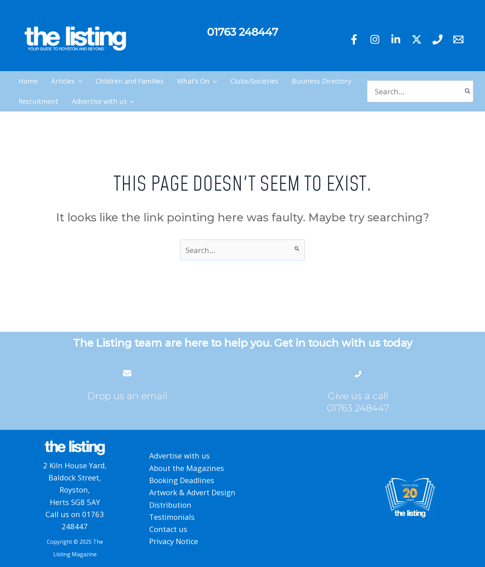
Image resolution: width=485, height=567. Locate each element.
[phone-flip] (358, 373)
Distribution (170, 505)
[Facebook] (354, 39)
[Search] (467, 91)
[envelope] (127, 373)
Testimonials (172, 517)
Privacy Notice (173, 541)
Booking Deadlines (181, 480)
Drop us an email (127, 396)
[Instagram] (374, 39)
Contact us (168, 529)
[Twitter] (416, 39)
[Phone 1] (437, 39)
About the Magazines (186, 468)
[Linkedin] (395, 39)
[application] (78, 81)
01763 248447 (358, 408)
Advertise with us (179, 455)
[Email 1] (458, 39)
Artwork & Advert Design (192, 492)
